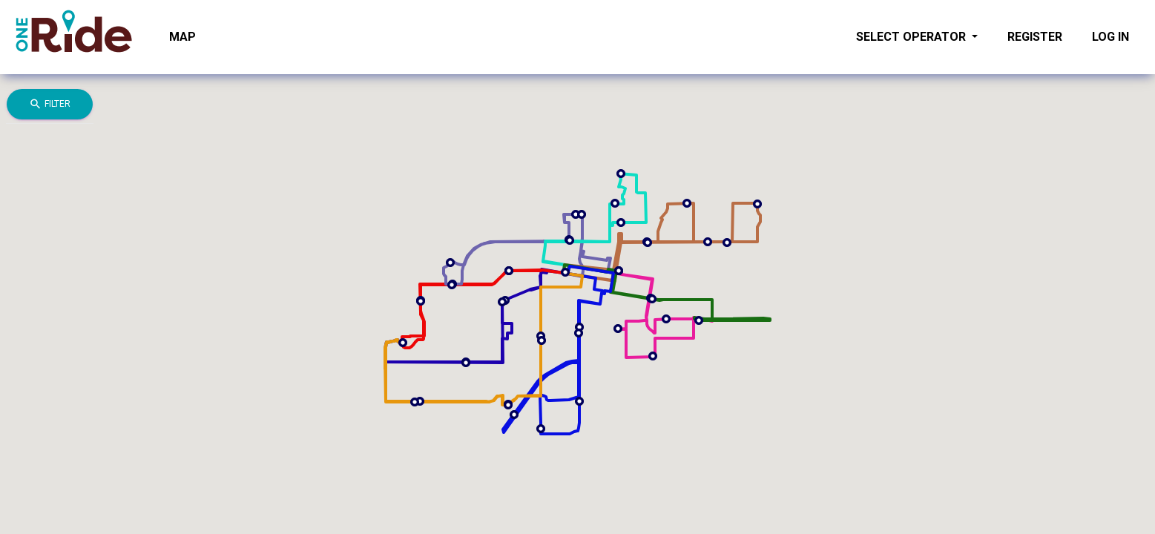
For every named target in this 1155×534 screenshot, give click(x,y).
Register (1034, 37)
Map (182, 37)
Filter (50, 104)
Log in (1110, 37)
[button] (508, 270)
